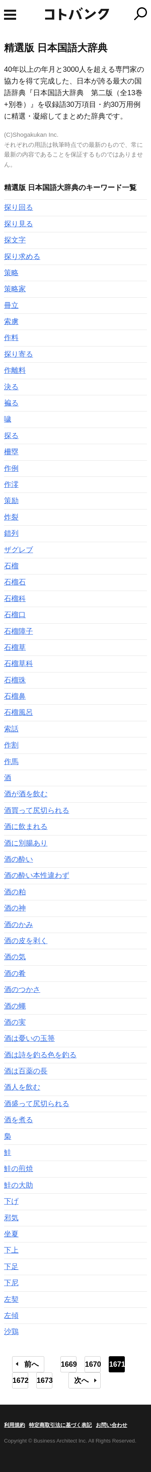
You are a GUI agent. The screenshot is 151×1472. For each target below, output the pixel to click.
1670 (93, 1364)
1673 (44, 1380)
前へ (31, 1364)
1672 (20, 1380)
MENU (10, 15)
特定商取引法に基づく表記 (60, 1425)
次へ (81, 1380)
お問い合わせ (111, 1425)
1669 (69, 1364)
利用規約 (14, 1425)
